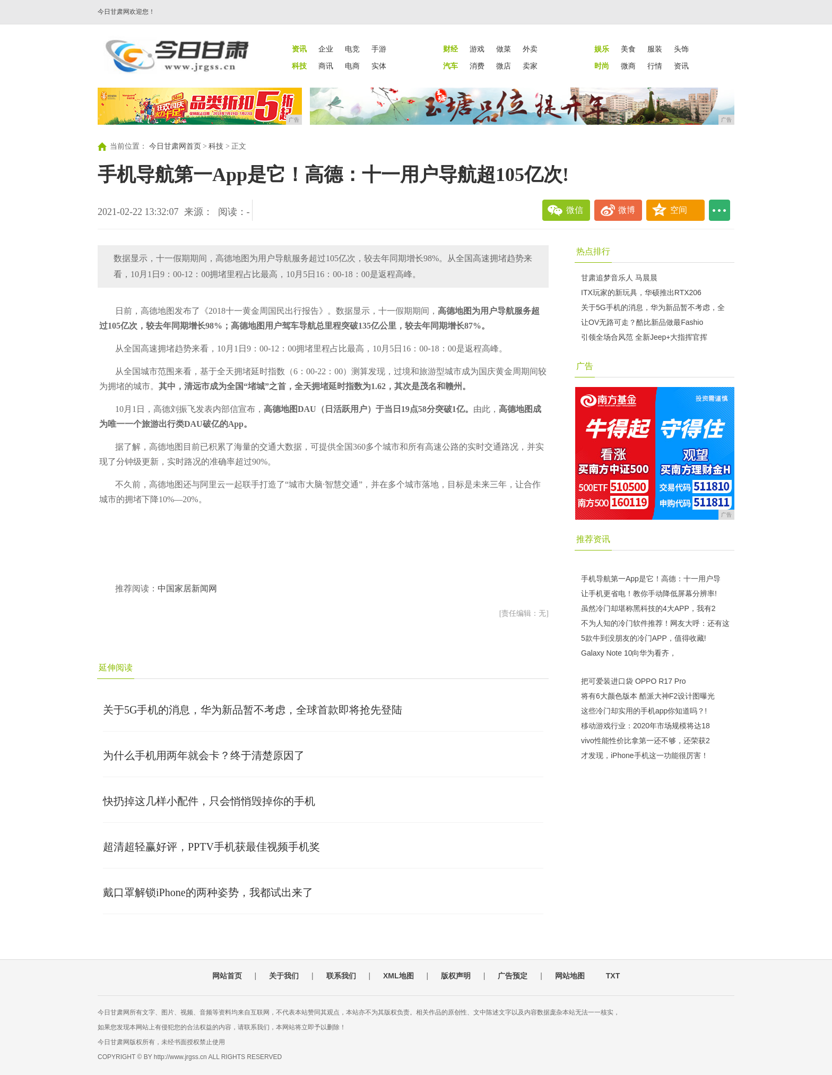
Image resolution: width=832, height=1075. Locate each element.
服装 (654, 49)
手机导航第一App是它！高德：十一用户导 (651, 578)
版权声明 (456, 975)
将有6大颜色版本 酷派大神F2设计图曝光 (648, 696)
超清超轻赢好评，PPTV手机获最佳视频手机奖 (211, 847)
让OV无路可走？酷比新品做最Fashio (642, 322)
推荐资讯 (593, 539)
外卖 (530, 49)
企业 (325, 49)
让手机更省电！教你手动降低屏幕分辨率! (649, 593)
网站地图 (570, 975)
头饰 (681, 49)
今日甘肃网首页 (175, 146)
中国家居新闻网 (187, 588)
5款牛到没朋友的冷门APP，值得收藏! (643, 638)
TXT (613, 975)
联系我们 (341, 975)
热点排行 (593, 251)
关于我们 (284, 975)
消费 (477, 66)
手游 (378, 49)
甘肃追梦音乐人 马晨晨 (619, 277)
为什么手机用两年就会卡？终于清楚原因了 (204, 755)
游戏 (477, 49)
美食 (628, 49)
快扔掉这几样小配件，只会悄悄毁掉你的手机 (209, 801)
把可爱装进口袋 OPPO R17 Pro (633, 681)
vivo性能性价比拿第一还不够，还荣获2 (645, 740)
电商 (352, 66)
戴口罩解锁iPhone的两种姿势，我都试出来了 (208, 892)
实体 (378, 66)
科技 (216, 146)
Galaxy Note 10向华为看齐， (629, 653)
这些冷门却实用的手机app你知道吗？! (644, 711)
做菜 (503, 49)
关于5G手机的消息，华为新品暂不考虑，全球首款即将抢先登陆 (252, 710)
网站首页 (227, 975)
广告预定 (512, 975)
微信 (574, 209)
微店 (503, 66)
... (719, 210)
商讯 (325, 66)
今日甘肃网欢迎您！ (126, 11)
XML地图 (398, 975)
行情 (654, 66)
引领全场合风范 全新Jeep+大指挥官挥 (644, 337)
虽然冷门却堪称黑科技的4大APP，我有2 (648, 608)
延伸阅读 (116, 667)
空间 (678, 209)
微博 (626, 209)
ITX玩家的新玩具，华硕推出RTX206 (641, 292)
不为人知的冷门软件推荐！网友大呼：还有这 (655, 623)
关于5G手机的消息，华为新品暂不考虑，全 (653, 307)
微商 (628, 66)
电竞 (352, 49)
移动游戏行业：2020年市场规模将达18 (645, 725)
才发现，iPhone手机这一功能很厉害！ (644, 755)
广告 (584, 366)
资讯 (681, 66)
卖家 (530, 66)
